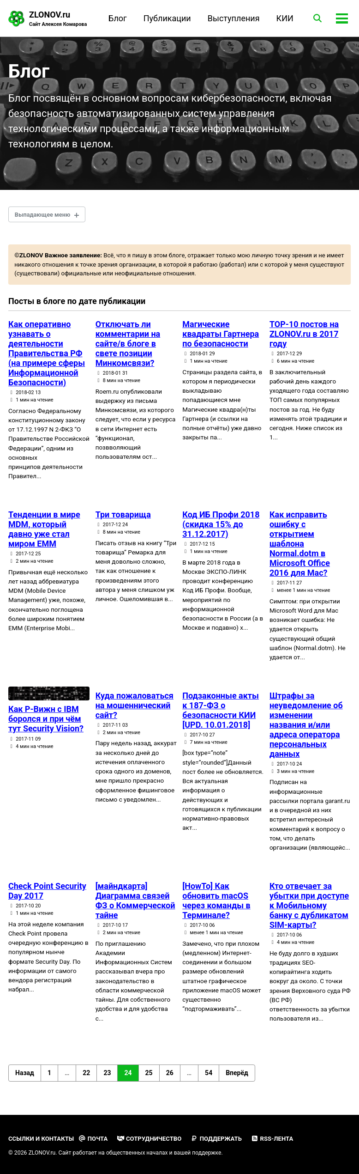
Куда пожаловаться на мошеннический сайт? (135, 711)
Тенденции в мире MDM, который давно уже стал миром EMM (44, 535)
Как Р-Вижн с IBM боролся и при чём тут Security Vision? (46, 725)
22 (86, 1079)
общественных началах (138, 1153)
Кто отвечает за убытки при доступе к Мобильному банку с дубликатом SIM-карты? (309, 912)
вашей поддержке (200, 1153)
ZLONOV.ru (59, 19)
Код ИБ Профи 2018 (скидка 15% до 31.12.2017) (220, 530)
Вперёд (237, 1079)
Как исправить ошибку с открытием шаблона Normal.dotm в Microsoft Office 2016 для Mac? (299, 550)
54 (208, 1079)
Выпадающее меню (44, 218)
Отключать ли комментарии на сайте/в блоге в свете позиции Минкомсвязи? (128, 349)
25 (149, 1079)
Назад (24, 1079)
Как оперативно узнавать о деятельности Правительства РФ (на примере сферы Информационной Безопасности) (46, 359)
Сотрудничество (152, 1138)
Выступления (232, 18)
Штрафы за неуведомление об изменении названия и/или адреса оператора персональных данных (306, 731)
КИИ (283, 18)
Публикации (165, 18)
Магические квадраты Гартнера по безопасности (220, 339)
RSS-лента (277, 1138)
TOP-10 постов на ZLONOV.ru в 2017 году (304, 339)
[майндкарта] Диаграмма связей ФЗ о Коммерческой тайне (135, 907)
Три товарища (123, 520)
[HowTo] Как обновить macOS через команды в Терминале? (216, 907)
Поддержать (220, 1138)
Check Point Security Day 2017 (47, 897)
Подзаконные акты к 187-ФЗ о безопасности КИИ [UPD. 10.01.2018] (220, 716)
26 (170, 1079)
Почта (95, 1138)
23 (107, 1079)
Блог (116, 18)
